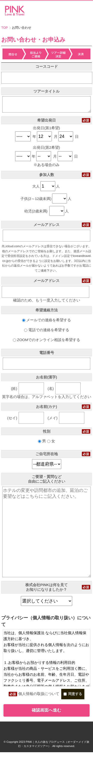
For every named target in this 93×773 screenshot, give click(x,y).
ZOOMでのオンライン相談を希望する (46, 343)
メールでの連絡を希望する (46, 323)
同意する (72, 715)
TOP (4, 27)
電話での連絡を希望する (46, 333)
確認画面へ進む (46, 731)
